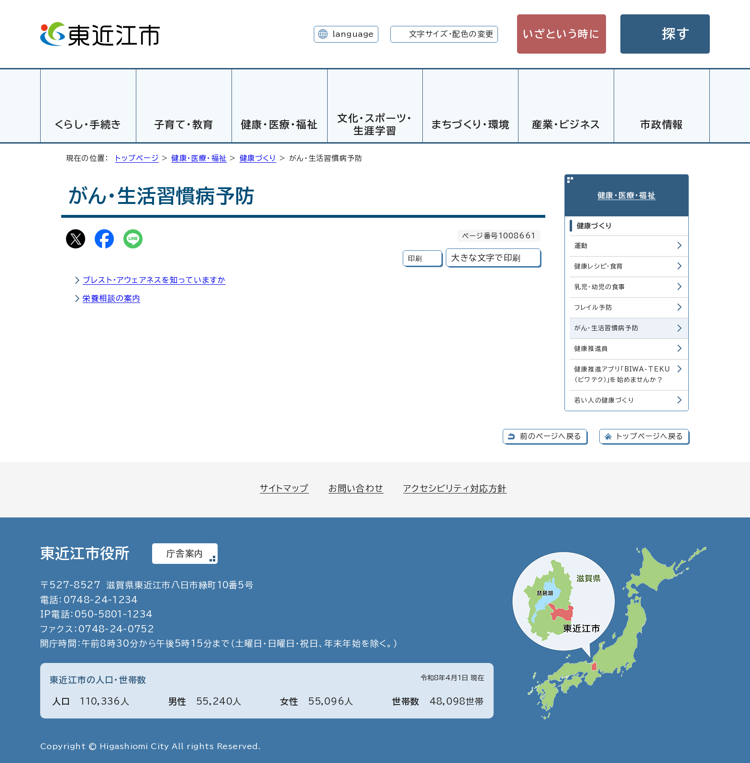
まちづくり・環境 (470, 124)
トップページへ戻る (650, 434)
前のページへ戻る (551, 434)
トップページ (137, 156)
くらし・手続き (88, 124)
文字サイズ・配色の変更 (451, 34)
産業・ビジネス (566, 124)
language (353, 34)
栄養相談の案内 (111, 297)
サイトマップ (284, 486)
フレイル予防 (593, 306)
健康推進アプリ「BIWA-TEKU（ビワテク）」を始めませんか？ (622, 373)
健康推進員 (591, 347)
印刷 (415, 256)
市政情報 (661, 124)
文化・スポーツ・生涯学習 (375, 124)
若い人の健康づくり (604, 399)
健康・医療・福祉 (279, 124)
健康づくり (258, 156)
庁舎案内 (184, 552)
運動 (581, 244)
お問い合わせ (356, 486)
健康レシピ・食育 (599, 265)
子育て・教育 (184, 124)
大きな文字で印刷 (486, 256)
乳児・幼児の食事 (600, 285)
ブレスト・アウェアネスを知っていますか (154, 278)
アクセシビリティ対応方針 (455, 486)
